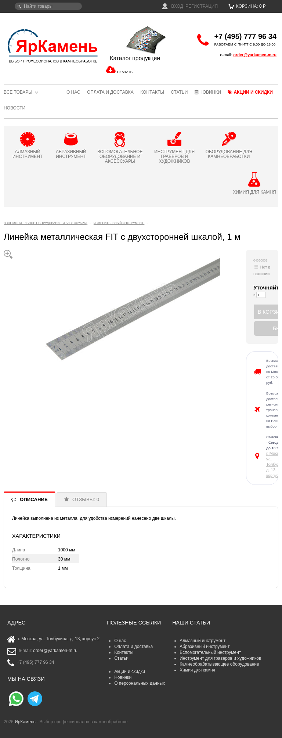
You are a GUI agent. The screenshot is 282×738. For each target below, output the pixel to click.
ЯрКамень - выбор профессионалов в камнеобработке (49, 45)
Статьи (179, 92)
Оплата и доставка (110, 92)
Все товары (18, 92)
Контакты (152, 92)
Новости (14, 108)
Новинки (208, 92)
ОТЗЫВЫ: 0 (85, 499)
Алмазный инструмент (202, 640)
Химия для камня (197, 670)
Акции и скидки (250, 92)
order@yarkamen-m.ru (254, 55)
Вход (172, 6)
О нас (73, 92)
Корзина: (246, 6)
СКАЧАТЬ (125, 72)
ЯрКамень (25, 721)
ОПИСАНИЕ (34, 499)
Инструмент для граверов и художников (220, 658)
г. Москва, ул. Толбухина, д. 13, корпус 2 (59, 639)
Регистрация (201, 6)
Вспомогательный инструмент (210, 652)
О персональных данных (139, 683)
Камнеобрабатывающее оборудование (219, 664)
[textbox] (48, 6)
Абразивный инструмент (204, 646)
